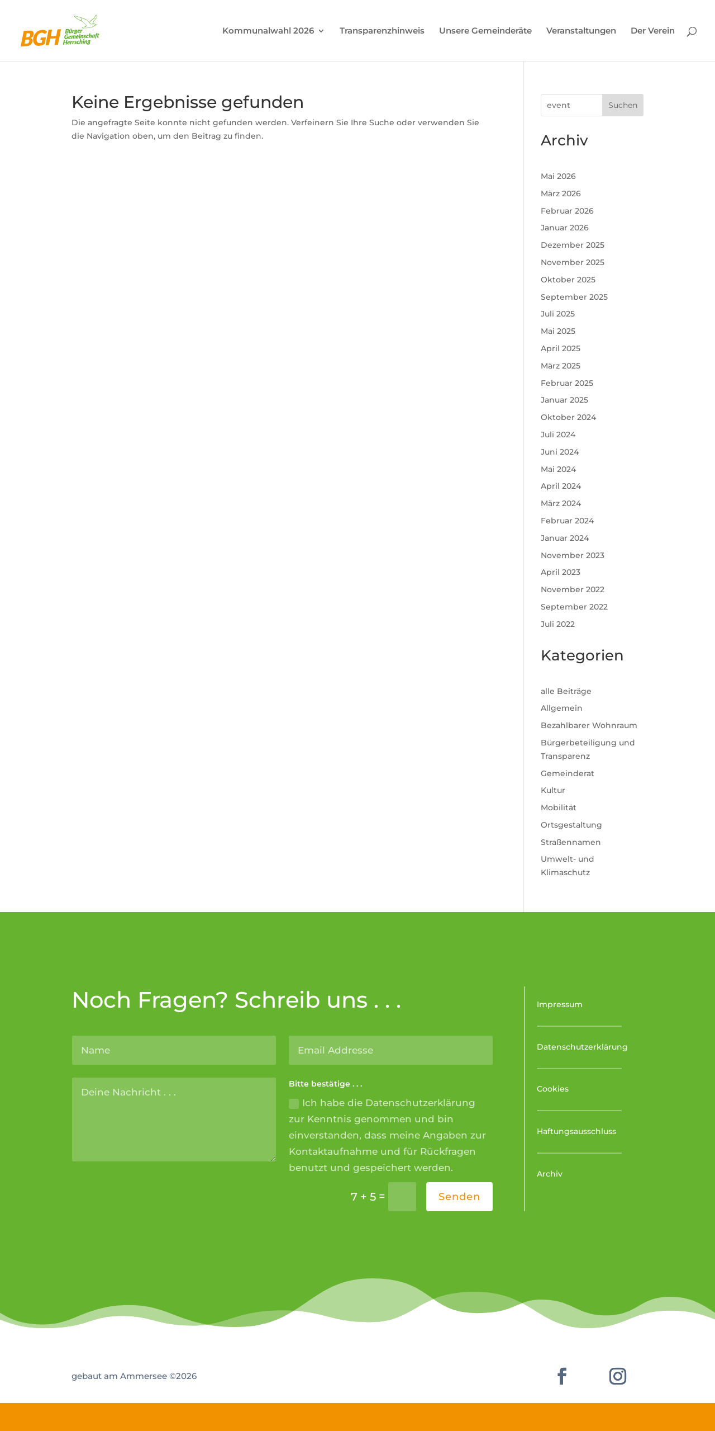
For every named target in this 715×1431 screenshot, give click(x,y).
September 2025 (574, 297)
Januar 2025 (564, 400)
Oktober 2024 (568, 417)
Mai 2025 (558, 331)
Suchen (622, 105)
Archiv (550, 1174)
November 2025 (572, 262)
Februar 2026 (567, 211)
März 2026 (561, 193)
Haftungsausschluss (576, 1131)
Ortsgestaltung (571, 825)
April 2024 (561, 486)
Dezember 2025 (572, 245)
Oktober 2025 (568, 280)
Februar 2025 (567, 383)
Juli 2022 (558, 624)
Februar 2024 (567, 521)
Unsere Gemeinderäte (485, 31)
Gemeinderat (567, 773)
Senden (459, 1197)
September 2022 (574, 607)
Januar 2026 (565, 228)
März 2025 (560, 366)
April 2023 (560, 572)
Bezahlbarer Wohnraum (589, 725)
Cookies (553, 1089)
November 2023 (572, 555)
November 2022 (572, 589)
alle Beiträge (566, 691)
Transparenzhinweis (382, 31)
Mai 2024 (558, 469)
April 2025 (560, 348)
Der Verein (653, 31)
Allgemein (562, 708)
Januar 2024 (565, 538)
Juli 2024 (558, 434)
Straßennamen (571, 842)
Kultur (553, 790)
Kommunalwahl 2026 (268, 31)
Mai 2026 (558, 176)
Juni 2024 (560, 452)
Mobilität (558, 807)
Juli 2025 (558, 314)
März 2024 (561, 503)
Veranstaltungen (581, 31)
